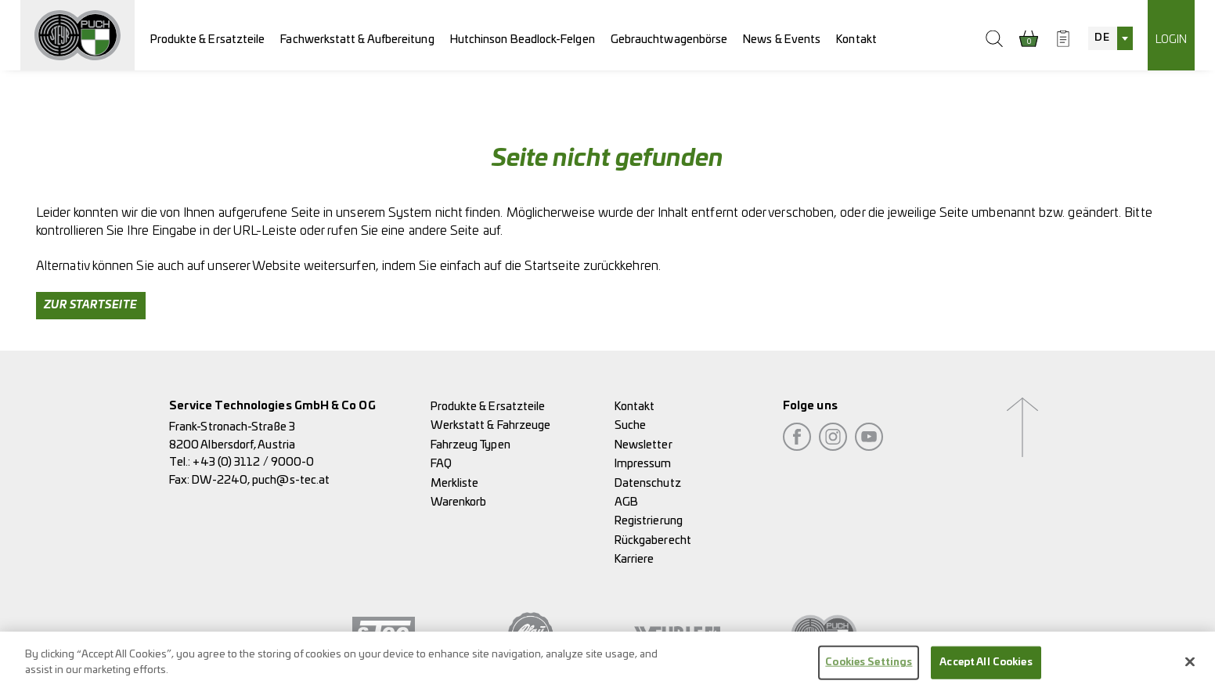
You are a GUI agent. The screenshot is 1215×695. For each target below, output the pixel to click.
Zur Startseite (91, 305)
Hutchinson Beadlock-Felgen (522, 39)
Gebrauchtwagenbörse (669, 39)
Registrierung (649, 521)
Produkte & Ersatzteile (207, 39)
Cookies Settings (868, 671)
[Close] (1190, 671)
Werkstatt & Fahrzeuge (491, 425)
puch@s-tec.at (291, 480)
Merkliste (455, 483)
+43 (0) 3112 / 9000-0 (253, 462)
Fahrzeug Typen (470, 445)
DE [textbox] (1101, 38)
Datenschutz (648, 483)
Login (1171, 39)
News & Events (781, 39)
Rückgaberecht (653, 540)
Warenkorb (459, 502)
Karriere (634, 559)
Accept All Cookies (985, 671)
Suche (630, 425)
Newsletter (643, 445)
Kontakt (856, 39)
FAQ (441, 464)
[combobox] (1110, 38)
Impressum (643, 464)
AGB (626, 502)
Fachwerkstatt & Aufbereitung (357, 39)
